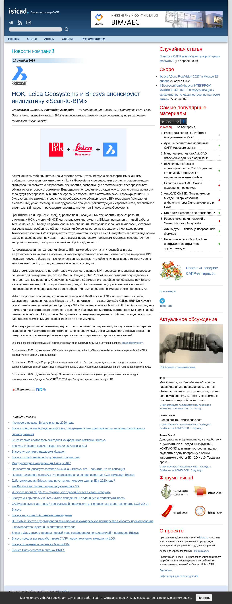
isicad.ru (203, 537)
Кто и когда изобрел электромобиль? (189, 213)
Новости (14, 39)
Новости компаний (33, 51)
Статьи (32, 39)
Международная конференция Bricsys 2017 (41, 463)
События (68, 39)
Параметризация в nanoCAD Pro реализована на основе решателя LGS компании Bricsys (73, 474)
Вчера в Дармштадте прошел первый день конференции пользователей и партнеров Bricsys (75, 532)
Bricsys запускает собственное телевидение (42, 515)
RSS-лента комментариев (177, 367)
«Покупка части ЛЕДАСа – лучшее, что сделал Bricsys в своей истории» (61, 492)
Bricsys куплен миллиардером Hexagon (38, 451)
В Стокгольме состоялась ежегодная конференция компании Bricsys (58, 440)
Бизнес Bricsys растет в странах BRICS (38, 550)
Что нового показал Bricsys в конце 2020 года (43, 422)
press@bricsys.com (132, 342)
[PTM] (162, 378)
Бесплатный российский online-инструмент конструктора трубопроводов (185, 244)
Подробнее (166, 570)
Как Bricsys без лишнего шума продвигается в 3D (45, 486)
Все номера (168, 291)
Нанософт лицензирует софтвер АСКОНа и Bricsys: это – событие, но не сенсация (68, 469)
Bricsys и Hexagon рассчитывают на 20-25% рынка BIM (49, 446)
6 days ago (196, 428)
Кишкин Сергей (167, 415)
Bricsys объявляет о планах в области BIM (40, 544)
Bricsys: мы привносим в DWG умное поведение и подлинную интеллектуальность (68, 498)
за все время (186, 127)
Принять (204, 597)
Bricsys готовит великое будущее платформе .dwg (46, 457)
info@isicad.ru (201, 550)
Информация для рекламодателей (179, 576)
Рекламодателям (93, 39)
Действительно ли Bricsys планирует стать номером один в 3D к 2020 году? (63, 480)
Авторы (49, 39)
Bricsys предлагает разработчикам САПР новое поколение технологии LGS (63, 538)
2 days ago (196, 408)
